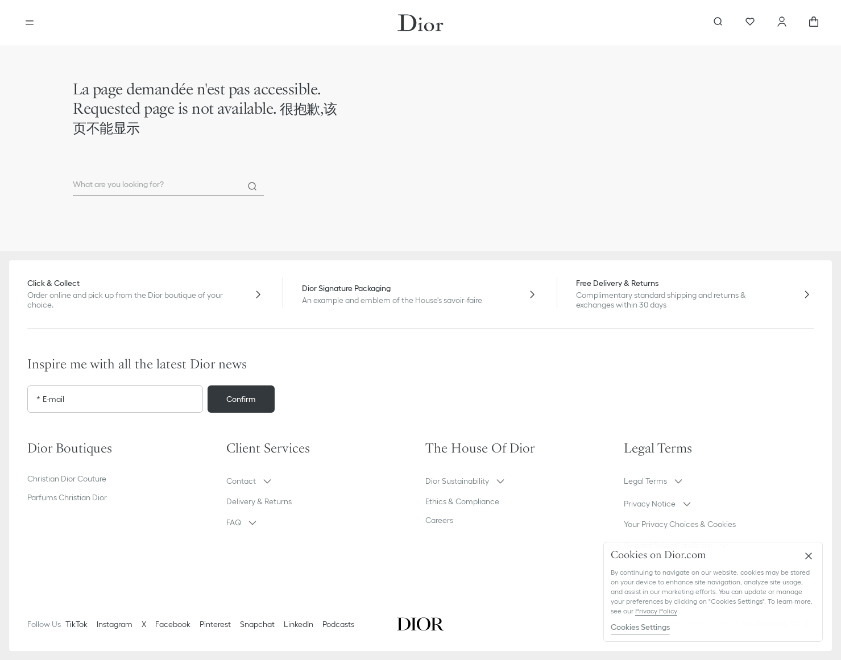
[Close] (808, 556)
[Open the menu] (29, 22)
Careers (439, 520)
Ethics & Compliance (462, 501)
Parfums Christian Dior (67, 497)
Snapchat (257, 624)
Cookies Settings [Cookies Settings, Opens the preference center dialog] (640, 627)
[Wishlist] (750, 23)
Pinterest (215, 624)
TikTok (76, 624)
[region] (713, 592)
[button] (321, 481)
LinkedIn (298, 624)
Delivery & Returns (259, 501)
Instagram (114, 624)
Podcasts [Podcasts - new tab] (338, 624)
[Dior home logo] (420, 22)
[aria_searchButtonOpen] (718, 23)
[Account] (782, 23)
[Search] (252, 186)
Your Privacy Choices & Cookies (680, 524)
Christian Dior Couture (66, 478)
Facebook (172, 624)
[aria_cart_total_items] (814, 23)
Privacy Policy (656, 611)
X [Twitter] (144, 624)
